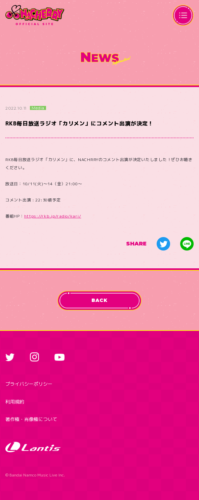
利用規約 (14, 401)
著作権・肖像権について (31, 419)
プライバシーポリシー (28, 384)
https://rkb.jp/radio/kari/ (52, 216)
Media (38, 108)
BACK (99, 300)
